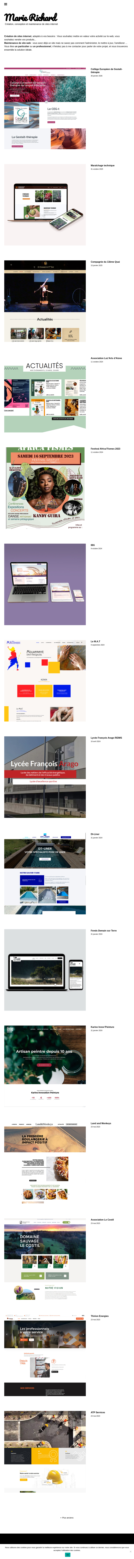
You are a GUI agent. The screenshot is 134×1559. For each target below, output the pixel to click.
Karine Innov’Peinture (102, 1027)
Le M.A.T (95, 641)
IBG (93, 545)
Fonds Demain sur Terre (104, 930)
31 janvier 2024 (96, 838)
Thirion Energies (100, 1316)
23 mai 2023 (95, 1127)
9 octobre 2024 (96, 549)
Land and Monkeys (101, 1123)
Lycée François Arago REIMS (106, 738)
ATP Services (98, 1412)
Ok (67, 1555)
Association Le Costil (102, 1220)
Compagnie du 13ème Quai (105, 262)
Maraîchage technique (102, 165)
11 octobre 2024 (97, 362)
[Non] (130, 1551)
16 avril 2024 (95, 741)
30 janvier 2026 (96, 76)
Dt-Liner (95, 834)
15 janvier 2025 (96, 265)
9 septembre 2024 (97, 645)
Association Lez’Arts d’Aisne (106, 358)
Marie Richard (30, 17)
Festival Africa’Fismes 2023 (105, 449)
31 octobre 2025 (97, 169)
